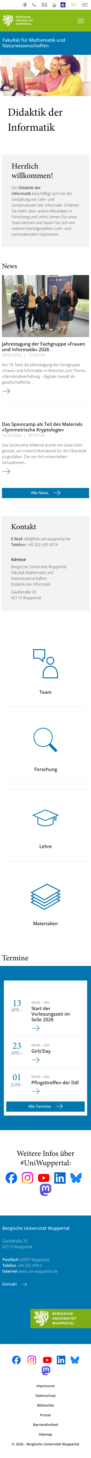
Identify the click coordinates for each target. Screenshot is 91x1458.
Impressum (45, 1386)
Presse (45, 1415)
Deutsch (74, 5)
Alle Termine (40, 1106)
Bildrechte (45, 1405)
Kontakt (10, 1284)
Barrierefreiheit (45, 1424)
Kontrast (26, 5)
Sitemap (45, 1434)
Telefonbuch (35, 5)
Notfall (54, 5)
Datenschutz (45, 1395)
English (86, 5)
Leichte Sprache (64, 5)
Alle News (40, 492)
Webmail (45, 5)
